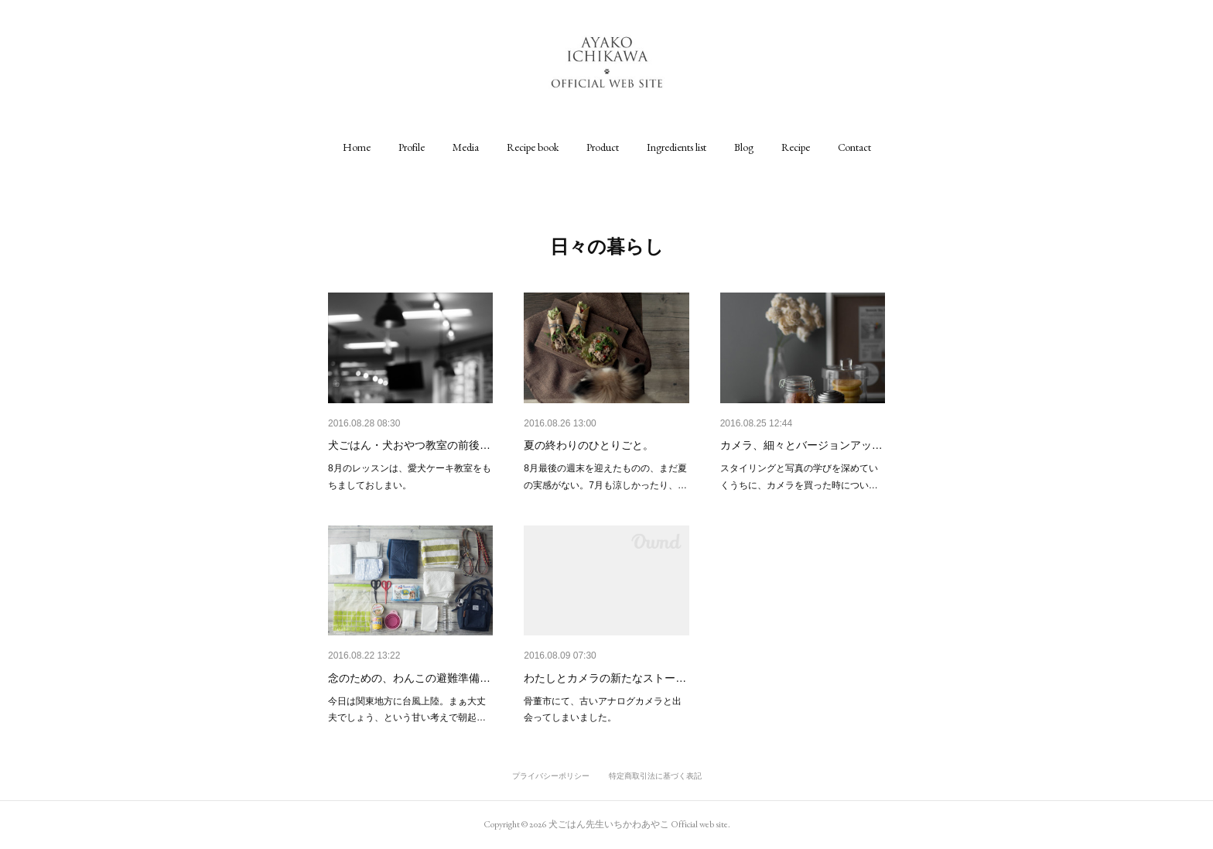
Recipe (795, 147)
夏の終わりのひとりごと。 (589, 445)
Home (357, 147)
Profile (411, 147)
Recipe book (533, 147)
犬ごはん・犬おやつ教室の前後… (409, 445)
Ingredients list (676, 147)
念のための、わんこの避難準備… (409, 678)
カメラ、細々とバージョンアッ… (801, 445)
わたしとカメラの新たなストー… (605, 678)
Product (602, 147)
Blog (743, 147)
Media (466, 147)
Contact (854, 147)
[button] (357, 147)
